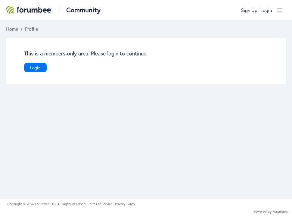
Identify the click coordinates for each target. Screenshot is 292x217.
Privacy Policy (125, 204)
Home (12, 29)
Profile (31, 29)
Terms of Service (100, 204)
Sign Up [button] (249, 10)
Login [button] (266, 10)
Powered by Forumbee (270, 211)
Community (83, 10)
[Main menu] (279, 10)
